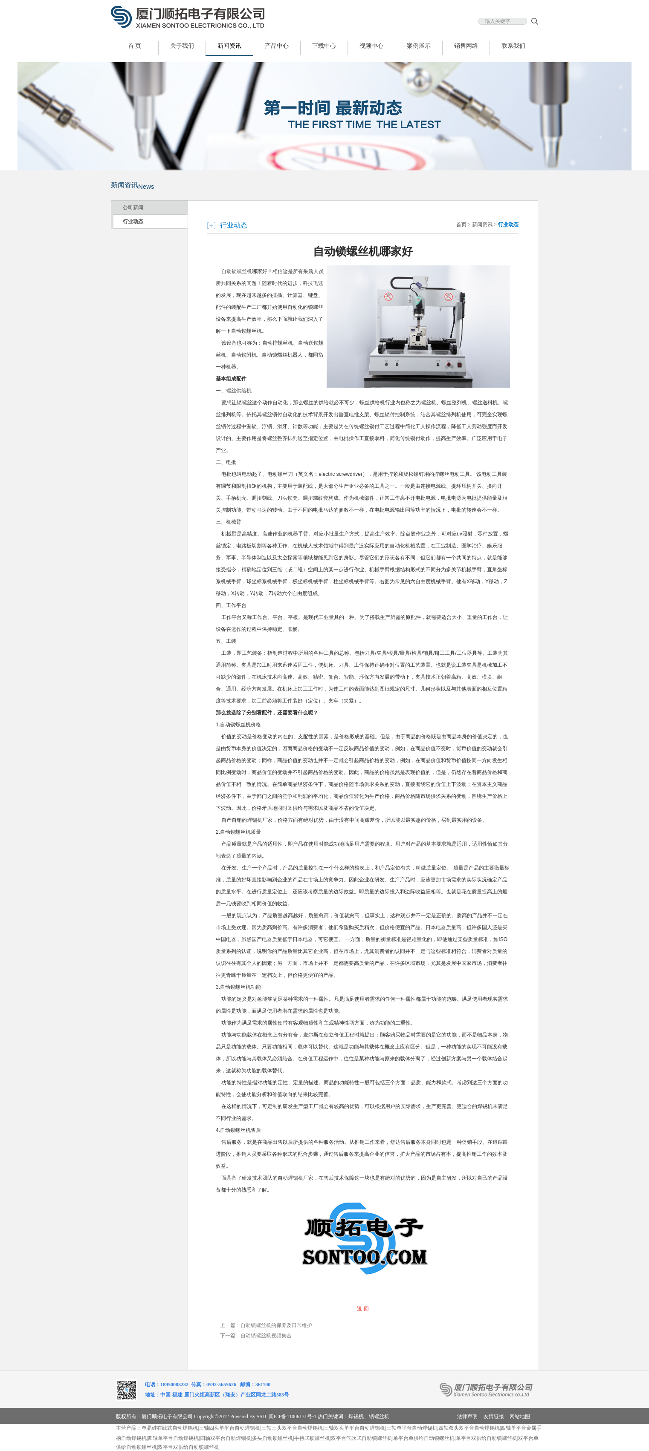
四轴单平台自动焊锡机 (173, 1438)
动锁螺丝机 (280, 1438)
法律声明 (467, 1416)
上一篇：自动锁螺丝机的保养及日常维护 (266, 1325)
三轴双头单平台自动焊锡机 (354, 1428)
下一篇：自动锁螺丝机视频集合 (256, 1336)
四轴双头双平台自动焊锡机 (469, 1428)
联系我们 (513, 46)
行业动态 (133, 222)
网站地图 (520, 1416)
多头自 (259, 1438)
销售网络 (466, 46)
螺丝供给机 (239, 391)
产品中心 (277, 46)
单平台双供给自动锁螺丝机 (486, 1438)
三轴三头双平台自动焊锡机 (292, 1428)
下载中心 (324, 46)
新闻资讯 (229, 46)
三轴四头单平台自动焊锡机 (229, 1428)
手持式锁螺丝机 (312, 1438)
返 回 (362, 1309)
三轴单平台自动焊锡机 (411, 1428)
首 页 (135, 46)
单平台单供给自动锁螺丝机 (424, 1438)
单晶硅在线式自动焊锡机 (170, 1428)
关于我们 (182, 46)
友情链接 (494, 1416)
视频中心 (371, 46)
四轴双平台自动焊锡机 (225, 1438)
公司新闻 (133, 207)
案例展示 (419, 46)
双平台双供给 (173, 1447)
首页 (461, 224)
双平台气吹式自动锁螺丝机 (361, 1438)
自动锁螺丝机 (236, 271)
